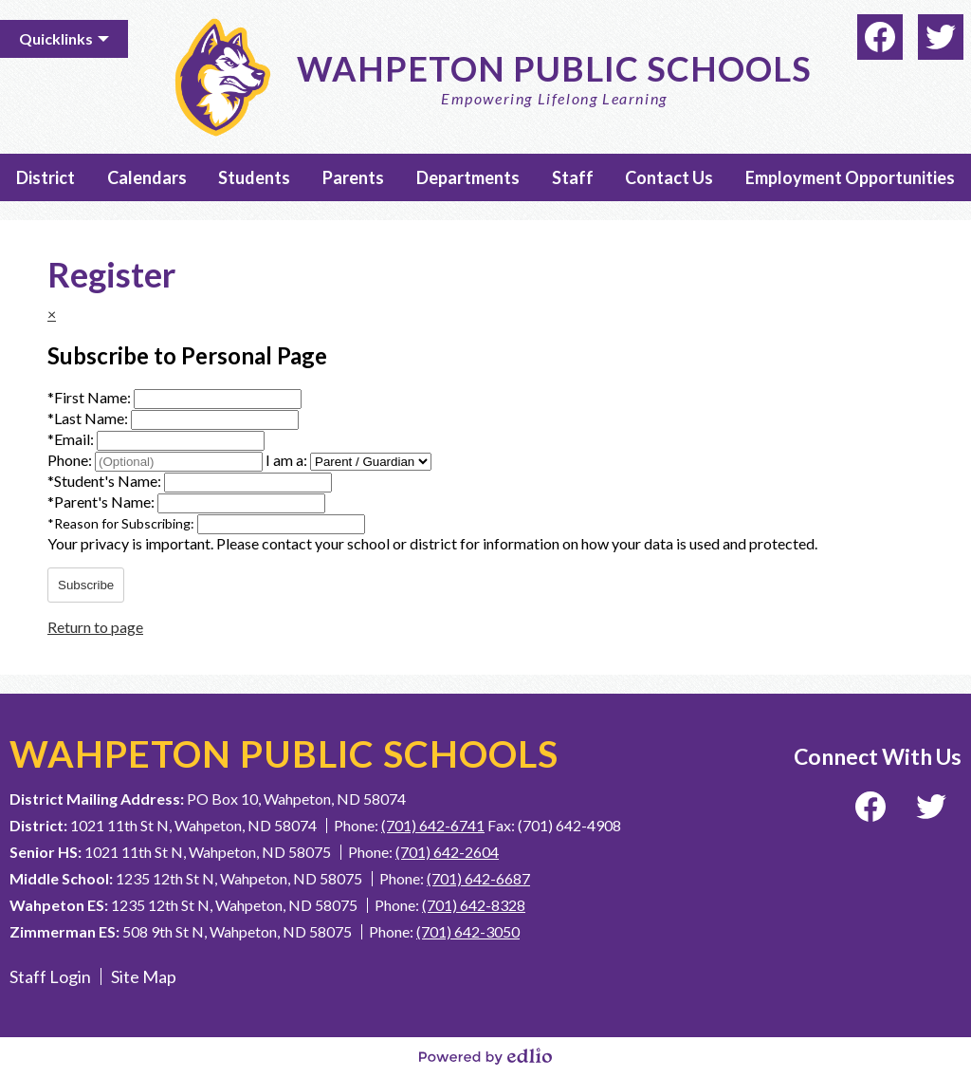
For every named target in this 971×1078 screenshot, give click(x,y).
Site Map (143, 976)
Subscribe (86, 585)
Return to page (95, 627)
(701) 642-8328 (473, 905)
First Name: (90, 397)
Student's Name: (105, 481)
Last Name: (89, 418)
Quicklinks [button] (56, 38)
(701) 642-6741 (433, 825)
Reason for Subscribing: (122, 523)
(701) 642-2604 (447, 852)
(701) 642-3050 (468, 931)
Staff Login (50, 976)
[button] (45, 177)
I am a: (286, 460)
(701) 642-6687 (478, 878)
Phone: (71, 460)
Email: (72, 439)
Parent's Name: (102, 502)
